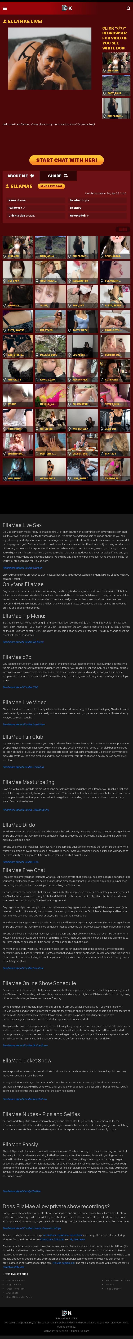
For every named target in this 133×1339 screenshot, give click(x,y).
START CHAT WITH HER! (66, 160)
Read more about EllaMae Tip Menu (23, 642)
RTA (58, 1318)
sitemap (110, 1284)
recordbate (76, 1235)
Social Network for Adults (19, 1297)
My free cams (77, 1239)
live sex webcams (15, 1280)
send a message (51, 186)
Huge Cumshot (14, 1284)
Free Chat (23, 968)
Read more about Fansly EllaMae (21, 1191)
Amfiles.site (12, 1292)
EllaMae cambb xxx (64, 1262)
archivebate (50, 1235)
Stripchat (59, 1239)
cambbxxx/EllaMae (13, 1267)
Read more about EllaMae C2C (20, 687)
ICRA (74, 1318)
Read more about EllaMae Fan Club (23, 767)
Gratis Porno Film (15, 1288)
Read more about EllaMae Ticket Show (25, 1099)
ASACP (66, 1318)
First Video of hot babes (118, 1280)
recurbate (63, 1235)
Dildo (21, 862)
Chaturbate (46, 1239)
